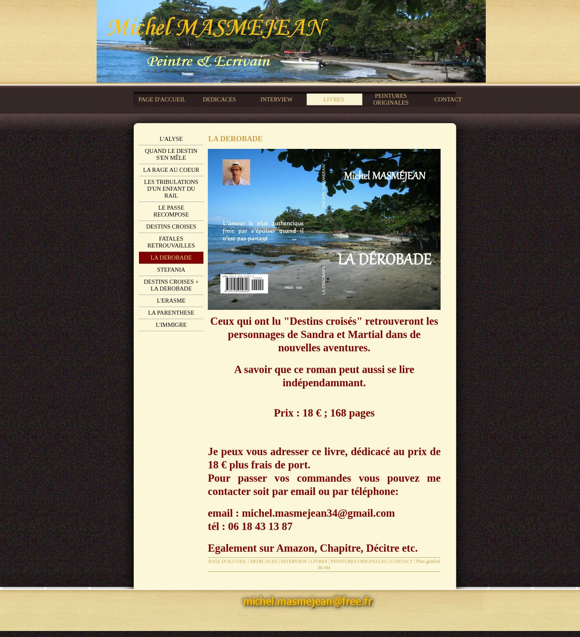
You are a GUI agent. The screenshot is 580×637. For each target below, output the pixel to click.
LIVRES (319, 561)
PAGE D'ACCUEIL (227, 561)
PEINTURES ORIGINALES (359, 561)
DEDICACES (263, 561)
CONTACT (401, 561)
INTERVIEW (294, 561)
